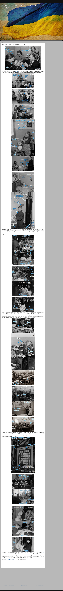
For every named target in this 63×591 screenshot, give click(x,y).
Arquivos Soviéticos (7, 560)
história (34, 560)
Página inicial (24, 585)
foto (27, 560)
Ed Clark (16, 71)
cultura (22, 560)
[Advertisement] (23, 576)
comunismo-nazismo (16, 560)
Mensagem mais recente (8, 585)
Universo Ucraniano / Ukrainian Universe (18, 5)
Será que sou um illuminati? (12, 505)
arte (12, 560)
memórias (37, 560)
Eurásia (24, 560)
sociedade (41, 560)
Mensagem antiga (39, 585)
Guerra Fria (30, 560)
